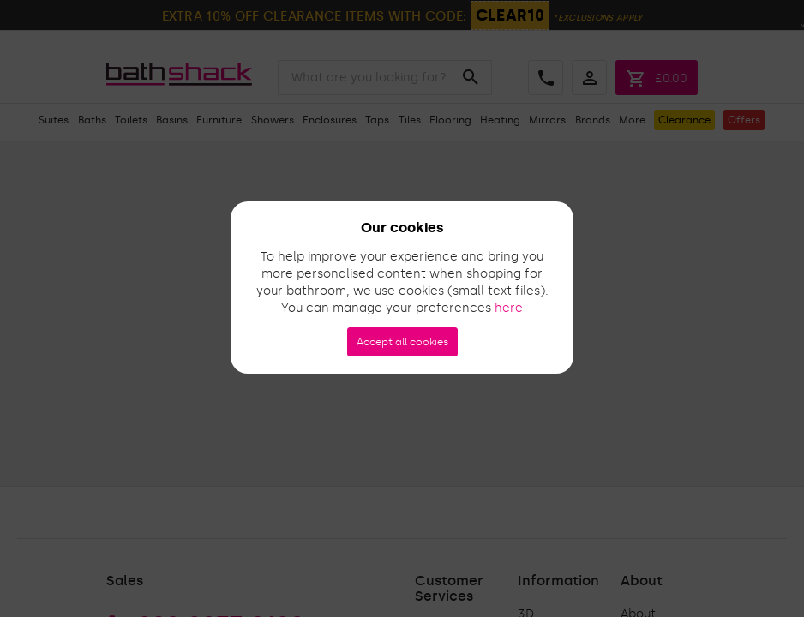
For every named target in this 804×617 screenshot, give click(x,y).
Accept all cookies (402, 342)
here (509, 308)
